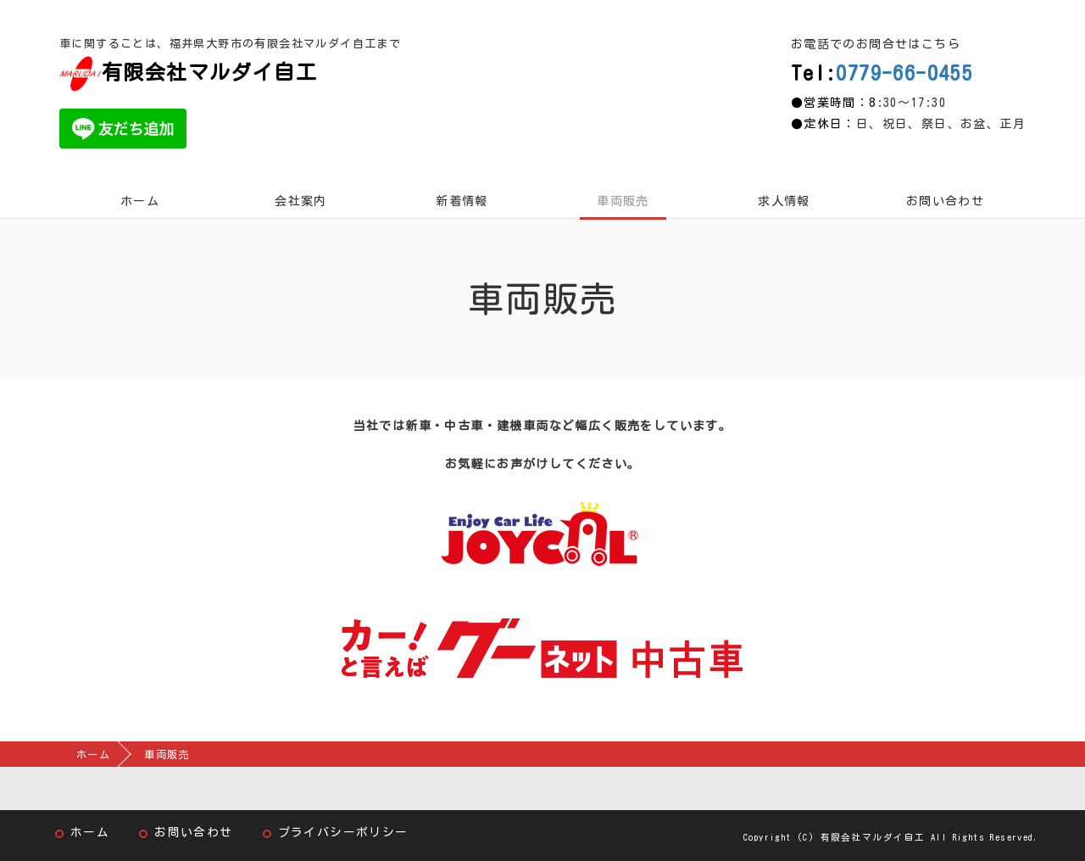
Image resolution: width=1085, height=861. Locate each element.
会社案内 (301, 201)
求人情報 (784, 201)
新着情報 (462, 201)
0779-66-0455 (904, 73)
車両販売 (623, 201)
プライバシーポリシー (343, 832)
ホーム (139, 201)
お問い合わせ (945, 201)
